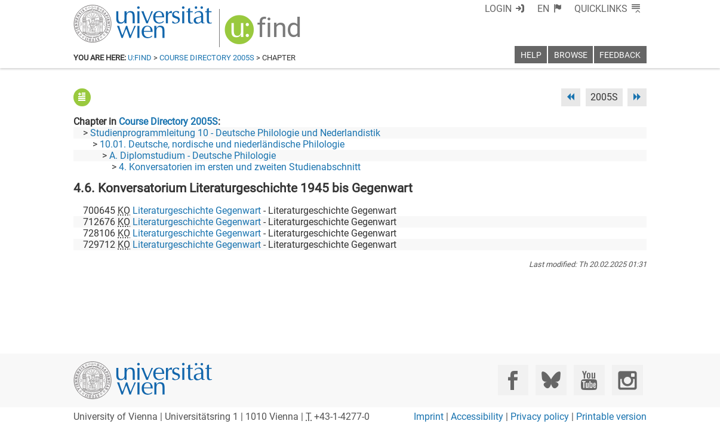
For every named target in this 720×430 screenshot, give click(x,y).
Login (498, 8)
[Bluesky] (551, 380)
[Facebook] (513, 380)
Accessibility (477, 416)
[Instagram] (627, 380)
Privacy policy (539, 416)
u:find (140, 57)
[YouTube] (589, 380)
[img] (264, 33)
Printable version (611, 416)
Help (531, 55)
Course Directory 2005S (206, 57)
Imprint (429, 416)
